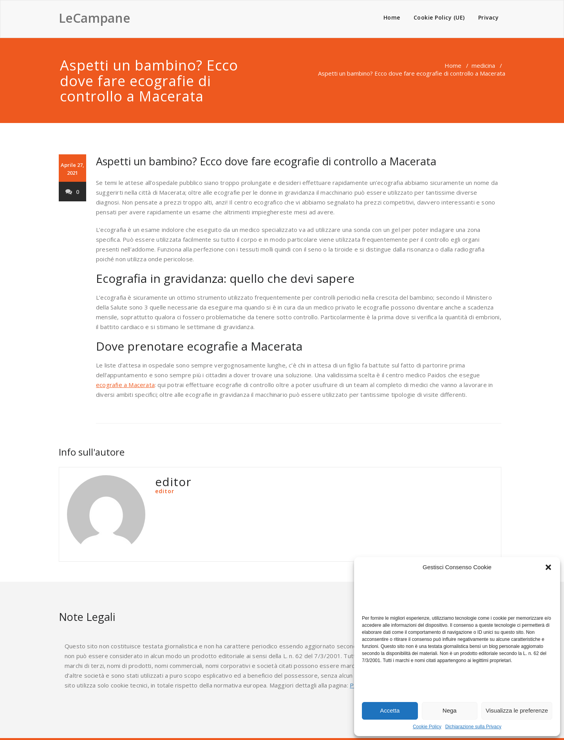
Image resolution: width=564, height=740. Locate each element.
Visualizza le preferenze (517, 710)
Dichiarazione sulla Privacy (473, 726)
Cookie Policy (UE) (439, 17)
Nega (450, 710)
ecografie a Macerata (125, 385)
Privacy (488, 17)
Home (391, 17)
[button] (548, 567)
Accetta (390, 710)
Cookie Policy (427, 726)
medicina (483, 65)
